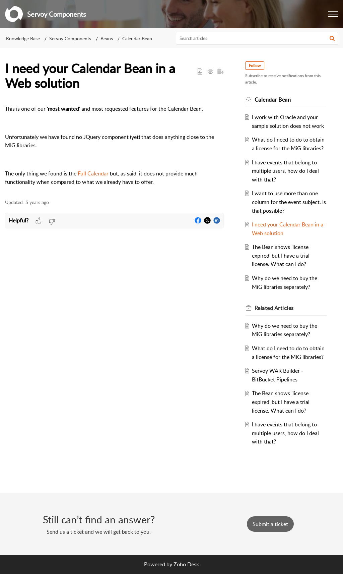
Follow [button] (255, 65)
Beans (106, 38)
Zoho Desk (186, 564)
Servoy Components (70, 38)
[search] (257, 38)
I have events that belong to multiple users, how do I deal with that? (285, 171)
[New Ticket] (270, 524)
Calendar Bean (137, 38)
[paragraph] (114, 146)
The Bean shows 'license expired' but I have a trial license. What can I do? (281, 255)
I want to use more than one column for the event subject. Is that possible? (289, 202)
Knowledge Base (23, 38)
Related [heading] (274, 308)
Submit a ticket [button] (270, 524)
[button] (333, 14)
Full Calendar (93, 173)
